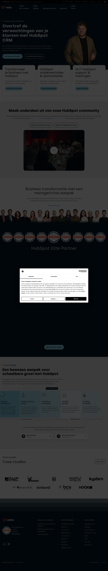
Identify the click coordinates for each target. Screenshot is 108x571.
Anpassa (54, 298)
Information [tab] (54, 276)
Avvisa (32, 298)
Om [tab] (77, 276)
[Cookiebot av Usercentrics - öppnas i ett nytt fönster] (80, 271)
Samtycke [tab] (31, 276)
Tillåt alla (75, 298)
